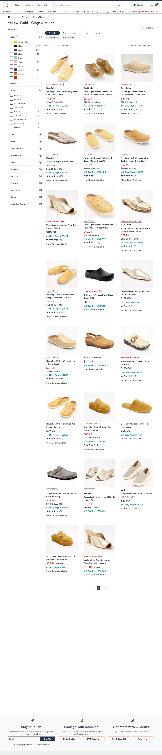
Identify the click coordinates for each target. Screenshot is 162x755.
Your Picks (7, 11)
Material (14, 169)
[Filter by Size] (76, 33)
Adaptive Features (19, 204)
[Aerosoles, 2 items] (25, 99)
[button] (135, 5)
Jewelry (105, 11)
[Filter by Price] (87, 33)
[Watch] (40, 5)
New (17, 11)
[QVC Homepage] (9, 17)
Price (12, 141)
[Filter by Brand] (66, 33)
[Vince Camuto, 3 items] (25, 103)
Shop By (14, 176)
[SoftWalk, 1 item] (25, 115)
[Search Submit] (119, 5)
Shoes (114, 11)
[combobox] (90, 5)
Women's (25, 17)
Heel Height (15, 155)
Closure (14, 183)
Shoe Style (15, 190)
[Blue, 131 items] (25, 54)
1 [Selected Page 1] (98, 588)
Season (13, 162)
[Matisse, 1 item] (25, 127)
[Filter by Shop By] (99, 33)
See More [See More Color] (14, 83)
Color (14, 37)
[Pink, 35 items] (25, 61)
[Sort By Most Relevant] (145, 45)
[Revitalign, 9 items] (25, 95)
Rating (13, 197)
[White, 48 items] (25, 65)
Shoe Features (17, 148)
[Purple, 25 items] (25, 69)
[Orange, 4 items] (25, 73)
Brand (13, 90)
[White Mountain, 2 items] (25, 119)
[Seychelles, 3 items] (25, 107)
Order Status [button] (69, 739)
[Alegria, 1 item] (25, 111)
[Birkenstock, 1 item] (25, 123)
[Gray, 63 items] (25, 58)
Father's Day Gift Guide (47, 11)
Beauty (95, 11)
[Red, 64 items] (25, 77)
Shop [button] (28, 5)
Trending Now (28, 11)
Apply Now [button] (143, 739)
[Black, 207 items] (25, 46)
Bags (122, 11)
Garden (76, 11)
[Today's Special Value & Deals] (145, 11)
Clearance (65, 11)
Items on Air (54, 5)
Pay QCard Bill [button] (119, 739)
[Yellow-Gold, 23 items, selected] (25, 42)
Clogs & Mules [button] (53, 38)
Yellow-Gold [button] (69, 38)
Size (12, 134)
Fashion (85, 11)
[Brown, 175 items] (25, 50)
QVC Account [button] (93, 739)
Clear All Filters (148, 28)
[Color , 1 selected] (52, 33)
